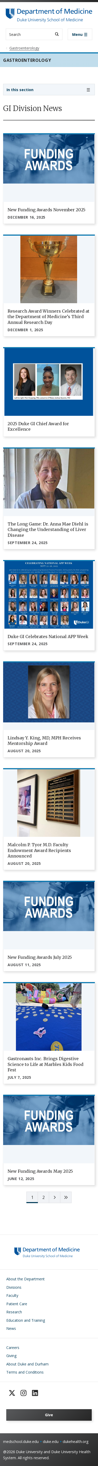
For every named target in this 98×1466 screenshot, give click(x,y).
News (11, 1328)
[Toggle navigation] (80, 34)
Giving (11, 1355)
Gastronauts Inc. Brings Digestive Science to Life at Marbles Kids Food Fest (45, 1064)
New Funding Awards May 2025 (40, 1171)
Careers (12, 1347)
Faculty (12, 1295)
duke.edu (51, 1441)
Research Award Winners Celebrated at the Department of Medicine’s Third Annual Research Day (48, 316)
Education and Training (25, 1320)
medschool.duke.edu (21, 1441)
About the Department (25, 1278)
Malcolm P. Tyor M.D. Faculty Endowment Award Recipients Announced (39, 850)
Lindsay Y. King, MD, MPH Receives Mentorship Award (44, 740)
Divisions (13, 1287)
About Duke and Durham (27, 1364)
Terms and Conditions (25, 1372)
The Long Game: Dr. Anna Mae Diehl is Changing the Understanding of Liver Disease (48, 529)
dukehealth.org (76, 1441)
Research (14, 1311)
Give (49, 1414)
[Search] (56, 34)
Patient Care (16, 1303)
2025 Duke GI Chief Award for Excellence (38, 426)
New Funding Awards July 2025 (40, 957)
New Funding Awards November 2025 (46, 209)
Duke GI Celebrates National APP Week (48, 636)
